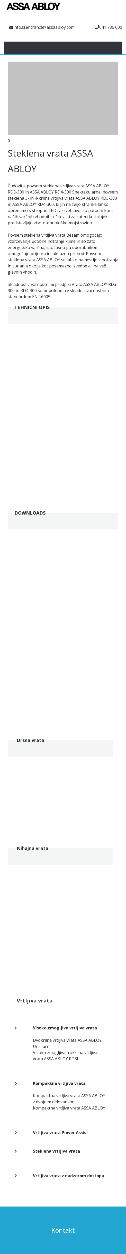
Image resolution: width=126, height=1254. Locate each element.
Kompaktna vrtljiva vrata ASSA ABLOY (69, 1108)
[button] (63, 100)
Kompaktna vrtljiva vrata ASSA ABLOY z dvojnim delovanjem (69, 1099)
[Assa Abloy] (33, 9)
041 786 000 (110, 27)
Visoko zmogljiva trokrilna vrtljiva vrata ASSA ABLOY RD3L (65, 1056)
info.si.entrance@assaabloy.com (44, 27)
